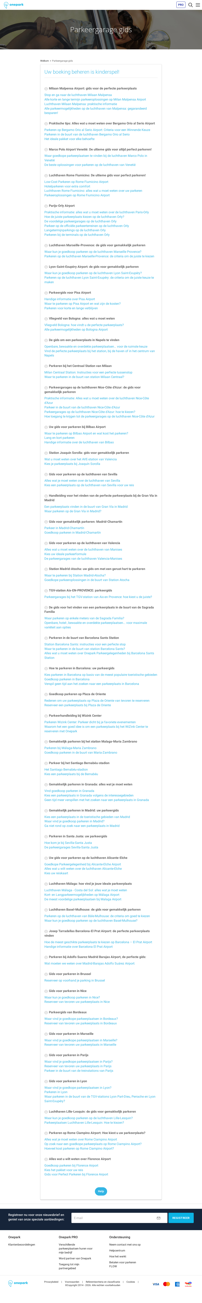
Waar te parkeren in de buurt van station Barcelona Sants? (84, 649)
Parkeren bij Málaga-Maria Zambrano (70, 748)
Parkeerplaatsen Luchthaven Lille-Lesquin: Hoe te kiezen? (84, 1122)
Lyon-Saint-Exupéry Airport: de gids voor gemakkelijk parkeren (91, 267)
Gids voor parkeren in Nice (65, 991)
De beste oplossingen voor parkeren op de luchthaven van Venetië (90, 165)
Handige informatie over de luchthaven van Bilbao (79, 442)
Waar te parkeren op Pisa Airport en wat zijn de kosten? (82, 304)
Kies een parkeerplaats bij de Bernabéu (71, 774)
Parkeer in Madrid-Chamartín (64, 528)
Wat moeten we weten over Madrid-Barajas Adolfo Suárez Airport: (89, 963)
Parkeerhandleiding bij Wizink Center (73, 715)
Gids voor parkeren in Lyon (65, 1081)
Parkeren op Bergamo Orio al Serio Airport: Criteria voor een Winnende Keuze (97, 130)
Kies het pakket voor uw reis (63, 1170)
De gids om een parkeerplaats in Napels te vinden (81, 340)
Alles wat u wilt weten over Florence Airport (77, 1159)
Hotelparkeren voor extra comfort (67, 186)
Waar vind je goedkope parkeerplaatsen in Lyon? (77, 1088)
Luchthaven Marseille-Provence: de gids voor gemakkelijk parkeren (94, 245)
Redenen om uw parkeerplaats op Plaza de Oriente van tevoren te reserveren (97, 700)
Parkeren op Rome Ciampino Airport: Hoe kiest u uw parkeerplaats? (94, 1133)
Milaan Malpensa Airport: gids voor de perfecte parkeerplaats (90, 88)
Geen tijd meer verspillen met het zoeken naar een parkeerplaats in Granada (96, 800)
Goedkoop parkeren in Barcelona (67, 679)
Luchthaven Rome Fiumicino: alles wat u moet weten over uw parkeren (93, 191)
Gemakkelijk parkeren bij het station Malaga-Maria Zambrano (90, 741)
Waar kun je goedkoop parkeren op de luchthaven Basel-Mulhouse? (90, 920)
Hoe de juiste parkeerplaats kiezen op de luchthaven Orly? (84, 217)
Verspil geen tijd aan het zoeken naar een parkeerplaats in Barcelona (91, 684)
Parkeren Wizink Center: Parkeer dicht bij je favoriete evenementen (90, 722)
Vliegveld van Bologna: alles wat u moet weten (79, 318)
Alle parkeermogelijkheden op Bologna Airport (76, 329)
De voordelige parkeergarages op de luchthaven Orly (80, 221)
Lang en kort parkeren (59, 438)
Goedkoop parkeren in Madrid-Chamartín (72, 532)
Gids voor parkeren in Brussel (67, 974)
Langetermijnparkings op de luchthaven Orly (75, 230)
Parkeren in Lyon (55, 1092)
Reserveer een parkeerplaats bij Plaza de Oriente (77, 705)
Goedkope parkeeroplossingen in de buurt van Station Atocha (86, 580)
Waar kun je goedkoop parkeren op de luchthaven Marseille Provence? (92, 252)
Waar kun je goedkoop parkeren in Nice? (72, 997)
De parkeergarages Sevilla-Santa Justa (71, 847)
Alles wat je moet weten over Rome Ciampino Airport (80, 1139)
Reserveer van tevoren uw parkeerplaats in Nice (77, 1002)
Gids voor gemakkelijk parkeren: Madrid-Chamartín (83, 522)
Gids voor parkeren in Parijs (66, 1055)
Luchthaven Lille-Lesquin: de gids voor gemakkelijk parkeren (90, 1111)
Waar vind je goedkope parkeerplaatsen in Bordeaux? (81, 1019)
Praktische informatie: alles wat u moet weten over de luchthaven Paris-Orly (96, 212)
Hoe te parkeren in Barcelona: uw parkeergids (79, 668)
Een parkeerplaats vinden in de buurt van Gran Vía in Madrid (86, 507)
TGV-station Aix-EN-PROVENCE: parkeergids (78, 590)
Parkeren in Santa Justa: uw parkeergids (75, 836)
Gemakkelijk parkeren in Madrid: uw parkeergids (81, 810)
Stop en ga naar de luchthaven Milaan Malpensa (78, 95)
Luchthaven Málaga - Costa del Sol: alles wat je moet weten (85, 890)
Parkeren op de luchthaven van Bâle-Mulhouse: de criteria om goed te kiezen (97, 916)
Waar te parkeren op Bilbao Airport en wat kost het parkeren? (86, 433)
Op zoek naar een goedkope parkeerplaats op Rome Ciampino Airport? (93, 1144)
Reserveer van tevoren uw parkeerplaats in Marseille (80, 1044)
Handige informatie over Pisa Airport (69, 299)
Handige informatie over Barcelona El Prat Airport (78, 947)
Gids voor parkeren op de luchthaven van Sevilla (80, 474)
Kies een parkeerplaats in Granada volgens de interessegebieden (89, 795)
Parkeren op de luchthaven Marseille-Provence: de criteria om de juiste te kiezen (99, 256)
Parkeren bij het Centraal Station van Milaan (78, 366)
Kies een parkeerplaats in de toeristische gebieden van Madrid (87, 817)
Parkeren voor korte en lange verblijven (71, 308)
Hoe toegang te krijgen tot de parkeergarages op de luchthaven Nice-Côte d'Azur (99, 416)
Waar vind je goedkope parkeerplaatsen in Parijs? (78, 1061)
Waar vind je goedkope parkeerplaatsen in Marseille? (80, 1040)
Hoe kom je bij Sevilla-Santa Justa (68, 843)
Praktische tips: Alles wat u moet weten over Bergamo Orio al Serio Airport (99, 123)
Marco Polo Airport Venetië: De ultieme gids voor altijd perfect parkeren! (98, 149)
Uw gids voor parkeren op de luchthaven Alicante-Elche (85, 858)
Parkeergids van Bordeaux (65, 1012)
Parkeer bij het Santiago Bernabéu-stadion (76, 763)
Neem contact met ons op (125, 1244)
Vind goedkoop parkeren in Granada (69, 791)
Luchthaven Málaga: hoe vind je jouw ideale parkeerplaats (88, 884)
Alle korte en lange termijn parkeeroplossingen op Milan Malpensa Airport (95, 99)
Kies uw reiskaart (56, 873)
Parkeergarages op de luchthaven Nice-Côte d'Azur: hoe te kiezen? (89, 412)
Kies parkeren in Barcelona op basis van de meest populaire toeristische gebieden (100, 675)
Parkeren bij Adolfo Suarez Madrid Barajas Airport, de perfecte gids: (95, 957)
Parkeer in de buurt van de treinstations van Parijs (78, 1071)
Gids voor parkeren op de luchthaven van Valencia (82, 543)
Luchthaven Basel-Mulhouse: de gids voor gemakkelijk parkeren (92, 909)
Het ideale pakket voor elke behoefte (69, 139)
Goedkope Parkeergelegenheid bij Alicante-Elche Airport (82, 864)
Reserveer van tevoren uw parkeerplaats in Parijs (77, 1066)
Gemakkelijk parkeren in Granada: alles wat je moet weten (88, 784)
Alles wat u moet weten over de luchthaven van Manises (83, 549)
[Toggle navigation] (190, 5)
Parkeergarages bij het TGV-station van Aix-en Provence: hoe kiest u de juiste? (98, 597)
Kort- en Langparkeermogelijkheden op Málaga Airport (81, 895)
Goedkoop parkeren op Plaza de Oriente (75, 694)
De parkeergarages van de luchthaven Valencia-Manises (83, 558)
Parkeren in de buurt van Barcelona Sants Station (81, 638)
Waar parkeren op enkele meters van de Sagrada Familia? (84, 618)
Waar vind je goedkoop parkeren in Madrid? (74, 821)
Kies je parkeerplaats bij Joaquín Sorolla (72, 464)
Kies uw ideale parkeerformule (65, 554)
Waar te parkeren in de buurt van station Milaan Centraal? (84, 377)
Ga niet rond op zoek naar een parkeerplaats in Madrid (82, 826)
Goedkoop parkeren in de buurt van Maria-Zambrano (80, 752)
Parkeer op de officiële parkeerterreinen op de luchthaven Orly (86, 226)
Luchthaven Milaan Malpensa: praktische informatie (80, 104)
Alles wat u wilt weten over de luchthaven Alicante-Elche (83, 869)
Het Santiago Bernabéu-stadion (66, 769)
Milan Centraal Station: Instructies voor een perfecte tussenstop (88, 372)
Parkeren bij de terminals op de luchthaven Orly (77, 235)
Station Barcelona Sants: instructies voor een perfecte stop (85, 644)
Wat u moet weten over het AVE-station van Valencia (80, 459)
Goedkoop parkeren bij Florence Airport (71, 1165)
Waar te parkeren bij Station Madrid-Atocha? (75, 575)
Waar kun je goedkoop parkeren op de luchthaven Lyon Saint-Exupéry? (93, 273)
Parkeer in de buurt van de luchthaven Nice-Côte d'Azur (82, 407)
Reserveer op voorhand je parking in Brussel (74, 980)
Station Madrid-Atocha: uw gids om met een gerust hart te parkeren (94, 569)
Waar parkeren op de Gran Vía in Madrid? (72, 511)
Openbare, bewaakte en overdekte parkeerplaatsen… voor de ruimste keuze (95, 346)
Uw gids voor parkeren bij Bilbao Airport (75, 427)
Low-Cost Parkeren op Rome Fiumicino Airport (76, 182)
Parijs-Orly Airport (59, 206)
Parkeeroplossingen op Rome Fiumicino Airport (77, 195)
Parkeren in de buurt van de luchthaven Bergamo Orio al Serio (87, 134)
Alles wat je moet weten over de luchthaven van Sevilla (82, 480)
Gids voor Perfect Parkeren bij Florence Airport (76, 1174)
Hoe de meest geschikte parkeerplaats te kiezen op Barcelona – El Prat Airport (98, 942)
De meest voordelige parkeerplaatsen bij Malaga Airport (82, 899)
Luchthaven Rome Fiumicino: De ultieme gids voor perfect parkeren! (95, 175)
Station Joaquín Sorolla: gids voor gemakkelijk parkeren (86, 453)
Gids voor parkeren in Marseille (69, 1034)
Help (101, 1191)
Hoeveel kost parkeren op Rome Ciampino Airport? (79, 1148)
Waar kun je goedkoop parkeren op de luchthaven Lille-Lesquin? (88, 1118)
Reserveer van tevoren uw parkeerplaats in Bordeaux (80, 1023)
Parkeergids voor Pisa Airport (67, 292)
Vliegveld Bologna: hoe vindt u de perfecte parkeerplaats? (84, 325)
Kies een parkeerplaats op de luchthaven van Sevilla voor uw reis (89, 485)
